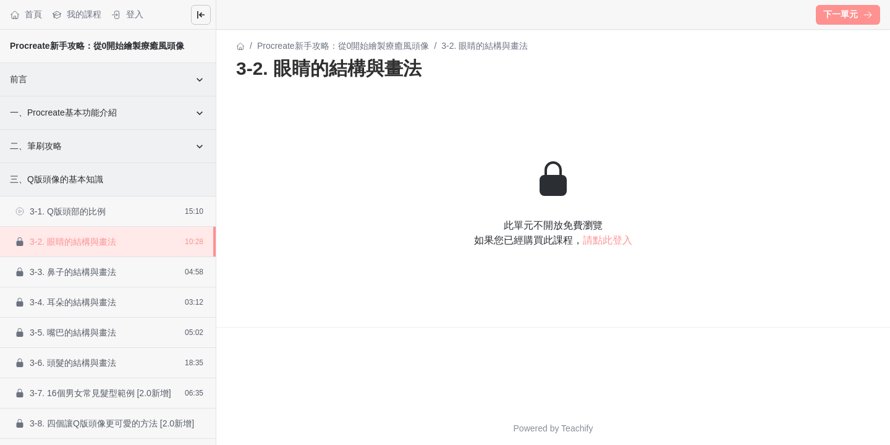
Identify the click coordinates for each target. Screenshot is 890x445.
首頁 (26, 14)
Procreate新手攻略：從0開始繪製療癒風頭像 (97, 46)
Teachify (577, 428)
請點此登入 (607, 240)
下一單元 (848, 14)
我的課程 (76, 14)
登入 (127, 14)
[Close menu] (201, 15)
